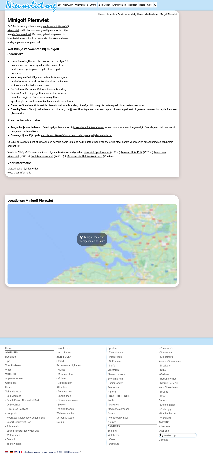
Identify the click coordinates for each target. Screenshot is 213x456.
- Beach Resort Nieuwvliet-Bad (22, 400)
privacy (44, 452)
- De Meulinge (12, 404)
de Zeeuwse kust (21, 34)
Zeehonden (114, 387)
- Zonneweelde (13, 443)
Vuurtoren (113, 370)
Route (111, 400)
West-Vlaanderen (168, 387)
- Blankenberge (167, 413)
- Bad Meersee (13, 396)
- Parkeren (113, 404)
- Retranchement (168, 378)
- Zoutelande (166, 348)
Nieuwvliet (68, 4)
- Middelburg (166, 356)
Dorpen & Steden (66, 417)
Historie (112, 391)
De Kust (163, 400)
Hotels (9, 387)
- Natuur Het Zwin (169, 383)
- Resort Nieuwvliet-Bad (18, 422)
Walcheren (113, 435)
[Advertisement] (194, 90)
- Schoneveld (12, 426)
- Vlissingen (165, 352)
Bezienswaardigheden (69, 365)
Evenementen (119, 4)
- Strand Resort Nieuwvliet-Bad (22, 430)
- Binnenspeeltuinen (67, 400)
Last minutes (64, 352)
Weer (149, 4)
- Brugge (163, 391)
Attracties (62, 387)
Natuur (60, 422)
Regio (142, 4)
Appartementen (14, 378)
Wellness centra (65, 413)
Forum (111, 413)
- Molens (61, 378)
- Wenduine (165, 417)
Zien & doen (104, 4)
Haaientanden (115, 383)
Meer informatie (22, 172)
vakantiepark (89, 127)
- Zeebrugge (165, 409)
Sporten (112, 348)
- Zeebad (10, 439)
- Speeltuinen (64, 396)
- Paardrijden (115, 356)
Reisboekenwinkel (118, 417)
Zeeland (112, 430)
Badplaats (10, 356)
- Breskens (165, 365)
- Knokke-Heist (167, 404)
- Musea (61, 369)
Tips (7, 361)
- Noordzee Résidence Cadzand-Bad (25, 417)
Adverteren (165, 426)
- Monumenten (65, 374)
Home (8, 348)
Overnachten (81, 4)
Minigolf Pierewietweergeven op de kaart (92, 239)
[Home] (59, 4)
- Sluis (162, 370)
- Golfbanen (114, 361)
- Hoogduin (11, 413)
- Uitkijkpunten (64, 382)
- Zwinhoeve (63, 348)
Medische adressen (119, 409)
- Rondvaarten (64, 391)
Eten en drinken (116, 374)
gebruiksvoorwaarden (32, 452)
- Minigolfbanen (65, 409)
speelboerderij (54, 26)
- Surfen (112, 365)
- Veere (111, 439)
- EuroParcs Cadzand (16, 409)
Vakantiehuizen (13, 391)
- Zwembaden (115, 352)
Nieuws (112, 422)
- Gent (162, 396)
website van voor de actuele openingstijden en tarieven (76, 135)
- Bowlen (61, 404)
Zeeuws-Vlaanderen (170, 361)
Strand (93, 4)
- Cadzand (164, 374)
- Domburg (113, 443)
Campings (11, 382)
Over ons (164, 430)
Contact (163, 439)
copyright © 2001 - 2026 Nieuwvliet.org (64, 452)
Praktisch (132, 4)
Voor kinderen (13, 365)
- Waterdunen (12, 435)
